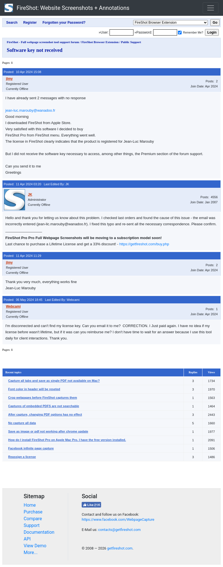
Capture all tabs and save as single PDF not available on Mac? (54, 380)
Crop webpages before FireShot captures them (42, 397)
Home (30, 505)
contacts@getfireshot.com (119, 530)
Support (31, 525)
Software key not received (35, 50)
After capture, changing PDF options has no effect (45, 414)
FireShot (67, 8)
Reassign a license (22, 456)
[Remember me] (180, 32)
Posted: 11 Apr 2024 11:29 (22, 255)
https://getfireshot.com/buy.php (144, 244)
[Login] (121, 32)
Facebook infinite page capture (31, 448)
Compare (33, 518)
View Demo (35, 545)
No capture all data (22, 423)
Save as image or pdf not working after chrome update (48, 431)
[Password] (165, 32)
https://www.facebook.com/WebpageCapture (118, 519)
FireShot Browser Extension (100, 42)
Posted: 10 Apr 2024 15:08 (22, 72)
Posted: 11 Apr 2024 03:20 (22, 184)
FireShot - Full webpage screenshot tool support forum (43, 42)
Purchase (33, 512)
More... (31, 552)
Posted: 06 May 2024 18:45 (23, 299)
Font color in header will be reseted (34, 389)
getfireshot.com (119, 548)
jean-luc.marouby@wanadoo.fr (30, 110)
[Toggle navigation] (210, 8)
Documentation (39, 532)
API (27, 539)
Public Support (131, 42)
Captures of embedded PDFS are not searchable (43, 406)
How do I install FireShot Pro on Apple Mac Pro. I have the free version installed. (67, 440)
